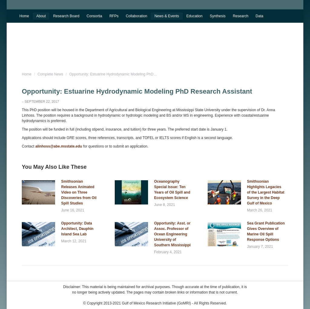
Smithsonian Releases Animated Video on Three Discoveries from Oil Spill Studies (79, 192)
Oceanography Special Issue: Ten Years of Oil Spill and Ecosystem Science (172, 189)
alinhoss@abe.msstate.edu (58, 146)
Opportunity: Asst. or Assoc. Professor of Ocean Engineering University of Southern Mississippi (172, 234)
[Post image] (38, 192)
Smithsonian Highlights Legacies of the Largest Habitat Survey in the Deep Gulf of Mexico (265, 192)
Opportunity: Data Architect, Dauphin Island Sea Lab (77, 228)
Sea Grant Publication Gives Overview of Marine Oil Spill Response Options (266, 231)
